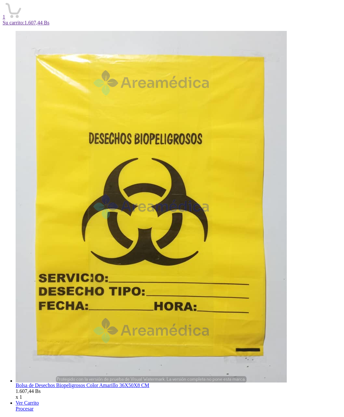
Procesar (24, 408)
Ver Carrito (27, 403)
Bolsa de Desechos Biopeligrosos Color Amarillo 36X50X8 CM (82, 385)
